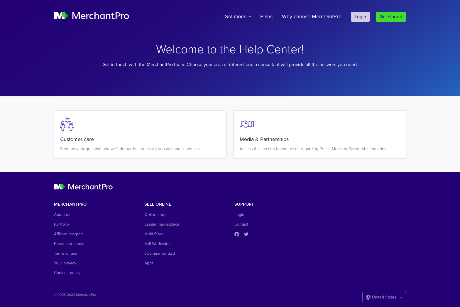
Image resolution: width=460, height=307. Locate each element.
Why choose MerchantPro (311, 16)
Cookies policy (67, 272)
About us (62, 214)
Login (360, 17)
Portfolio (61, 224)
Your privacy (65, 263)
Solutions (235, 16)
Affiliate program (69, 233)
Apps (149, 263)
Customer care (77, 139)
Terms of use (65, 253)
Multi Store (154, 233)
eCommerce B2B (159, 253)
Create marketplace (162, 224)
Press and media (69, 243)
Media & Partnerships (264, 139)
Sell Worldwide (157, 243)
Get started (391, 17)
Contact (241, 224)
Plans (266, 16)
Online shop (155, 214)
